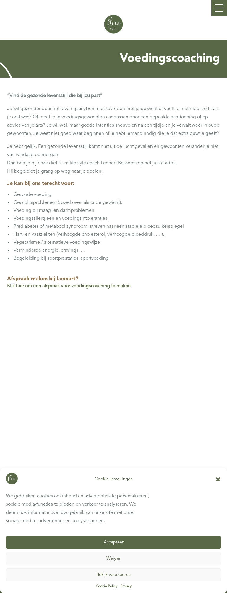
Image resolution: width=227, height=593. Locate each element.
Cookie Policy (106, 587)
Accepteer (114, 542)
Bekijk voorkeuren (113, 575)
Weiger (113, 559)
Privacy (126, 587)
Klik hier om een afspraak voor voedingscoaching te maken (69, 286)
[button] (218, 480)
